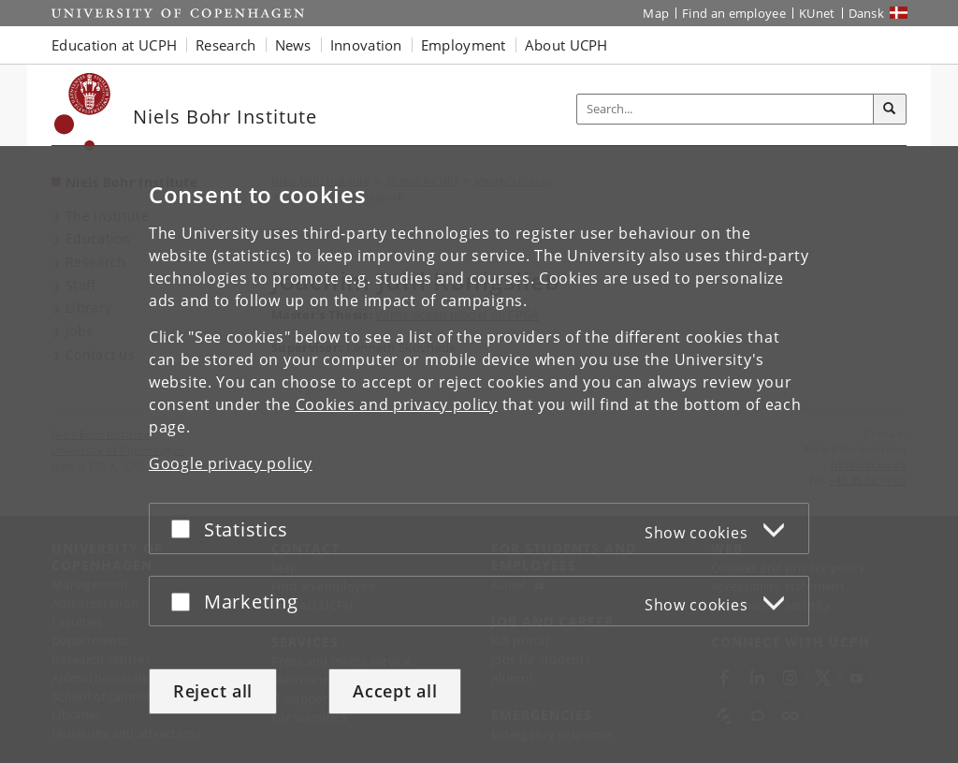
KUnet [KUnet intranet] (817, 13)
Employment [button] (463, 45)
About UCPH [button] (566, 45)
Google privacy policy (230, 463)
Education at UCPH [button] (114, 45)
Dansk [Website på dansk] (867, 13)
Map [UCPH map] (656, 13)
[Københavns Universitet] (82, 112)
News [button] (293, 45)
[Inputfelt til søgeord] (725, 109)
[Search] (890, 109)
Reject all (213, 691)
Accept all (395, 691)
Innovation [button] (366, 45)
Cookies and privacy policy (397, 404)
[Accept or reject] (185, 528)
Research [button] (225, 45)
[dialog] (479, 454)
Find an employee (734, 13)
